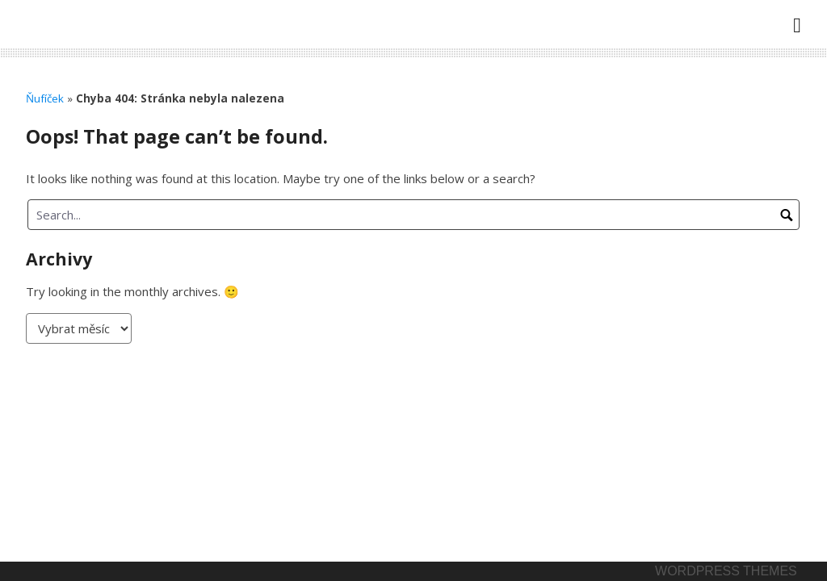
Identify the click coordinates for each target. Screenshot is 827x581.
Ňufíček (45, 98)
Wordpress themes (726, 571)
